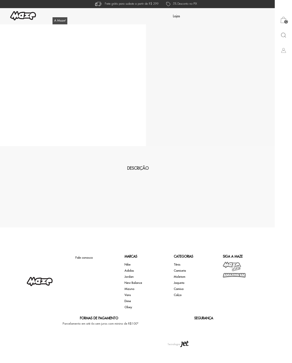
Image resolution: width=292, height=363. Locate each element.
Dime (128, 316)
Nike (128, 279)
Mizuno (129, 304)
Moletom (179, 292)
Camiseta (180, 285)
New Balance (133, 298)
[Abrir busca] (283, 35)
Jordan (129, 292)
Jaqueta (179, 298)
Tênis (177, 279)
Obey (128, 322)
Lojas (176, 16)
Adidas (129, 285)
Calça (177, 310)
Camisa (179, 304)
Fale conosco (84, 272)
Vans (128, 310)
